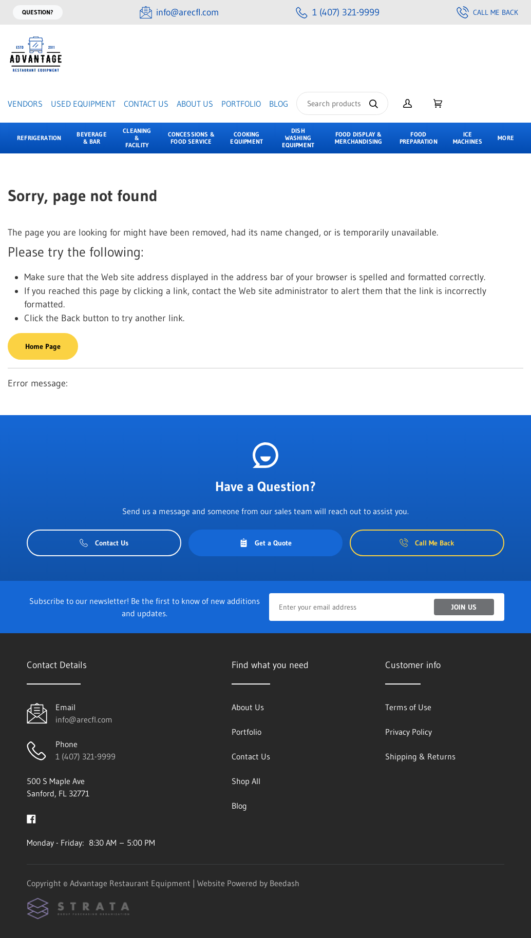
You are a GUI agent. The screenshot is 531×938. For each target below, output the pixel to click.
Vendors (25, 104)
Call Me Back (487, 12)
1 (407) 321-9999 (85, 756)
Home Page (43, 346)
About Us (195, 104)
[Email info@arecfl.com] (179, 12)
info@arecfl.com (83, 719)
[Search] (342, 103)
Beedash (284, 883)
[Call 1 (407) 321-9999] (338, 12)
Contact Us (146, 104)
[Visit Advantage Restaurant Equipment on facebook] (31, 818)
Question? (37, 12)
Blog (278, 104)
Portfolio (241, 104)
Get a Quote (265, 543)
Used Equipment (83, 104)
